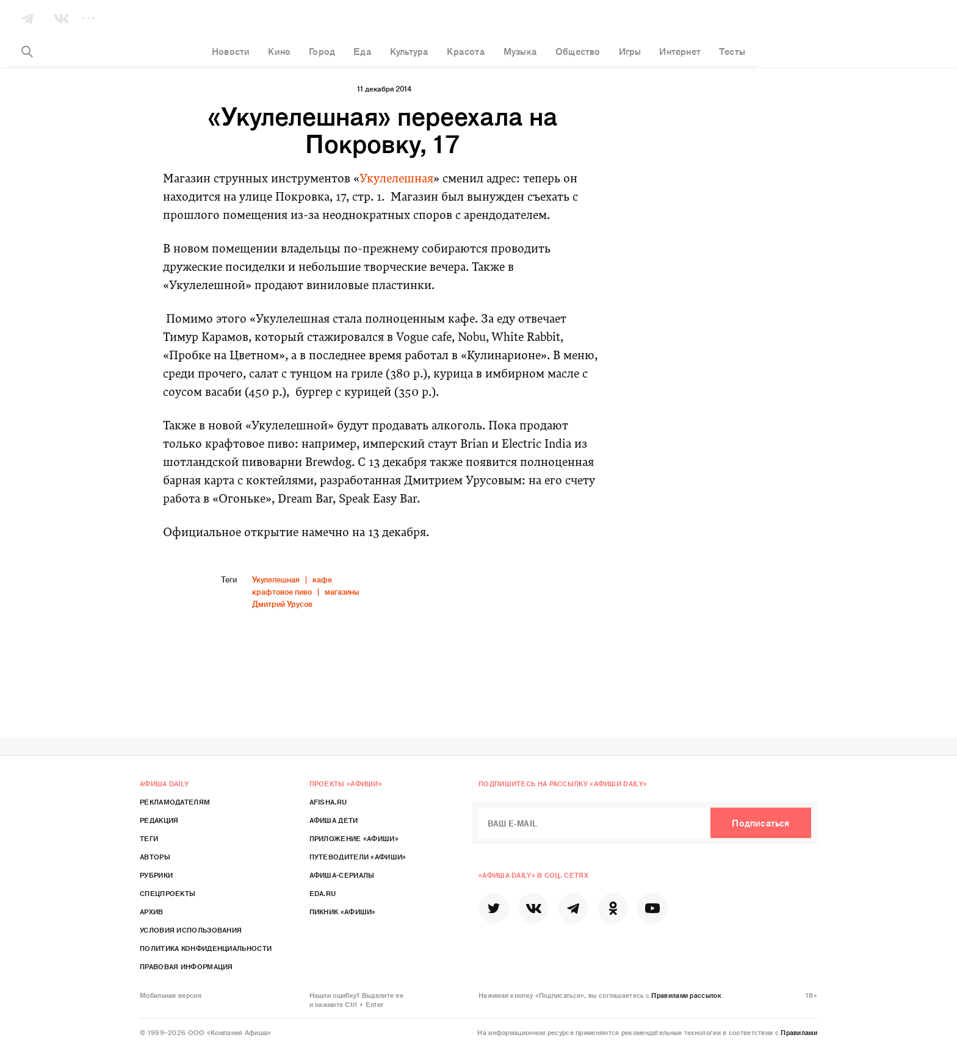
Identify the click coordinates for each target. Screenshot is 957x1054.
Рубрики (156, 874)
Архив (152, 911)
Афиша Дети (333, 820)
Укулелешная (396, 179)
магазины (342, 591)
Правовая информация (186, 966)
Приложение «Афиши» (354, 838)
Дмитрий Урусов (282, 603)
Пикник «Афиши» (342, 911)
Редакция (159, 820)
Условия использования (191, 929)
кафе (322, 579)
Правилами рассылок (686, 995)
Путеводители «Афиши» (357, 856)
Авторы (155, 856)
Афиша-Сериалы (342, 874)
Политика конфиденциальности (206, 948)
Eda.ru (322, 893)
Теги (149, 838)
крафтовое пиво (282, 591)
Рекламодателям (175, 801)
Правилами (799, 1032)
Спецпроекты (167, 893)
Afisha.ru (328, 801)
